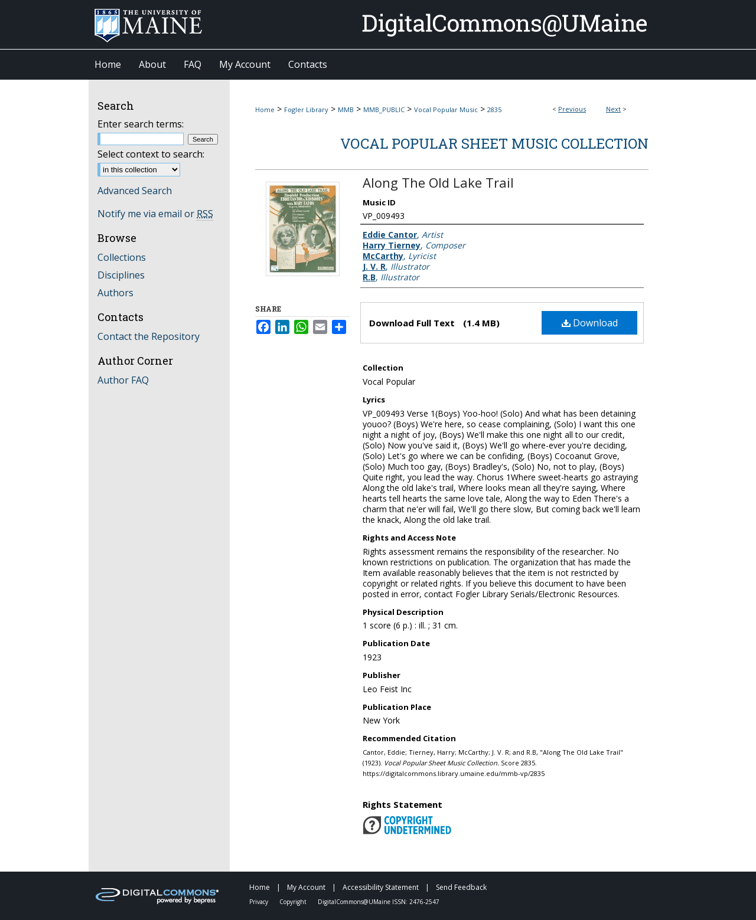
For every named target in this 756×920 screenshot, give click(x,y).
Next (613, 108)
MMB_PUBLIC (384, 109)
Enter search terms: (140, 123)
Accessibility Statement (382, 887)
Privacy (259, 902)
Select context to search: (150, 154)
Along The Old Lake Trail (438, 182)
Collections (121, 257)
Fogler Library (306, 109)
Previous (572, 108)
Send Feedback (461, 887)
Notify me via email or (155, 213)
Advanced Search (134, 190)
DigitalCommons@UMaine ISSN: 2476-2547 (378, 902)
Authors (115, 292)
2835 (494, 109)
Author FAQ (123, 380)
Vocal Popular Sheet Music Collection (494, 143)
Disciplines (121, 275)
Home (265, 109)
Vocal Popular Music (446, 109)
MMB (346, 109)
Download (590, 322)
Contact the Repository (148, 336)
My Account (307, 887)
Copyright (293, 902)
